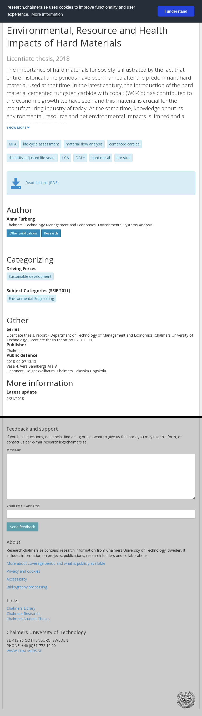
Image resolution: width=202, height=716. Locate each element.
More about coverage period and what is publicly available (56, 563)
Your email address (23, 506)
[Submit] (22, 526)
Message (14, 450)
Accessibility (17, 579)
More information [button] (47, 14)
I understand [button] (176, 11)
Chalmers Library (21, 608)
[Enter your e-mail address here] (101, 514)
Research (51, 233)
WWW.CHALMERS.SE (24, 650)
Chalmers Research (23, 613)
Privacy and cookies (23, 571)
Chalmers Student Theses (28, 618)
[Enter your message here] (101, 476)
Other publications (23, 233)
